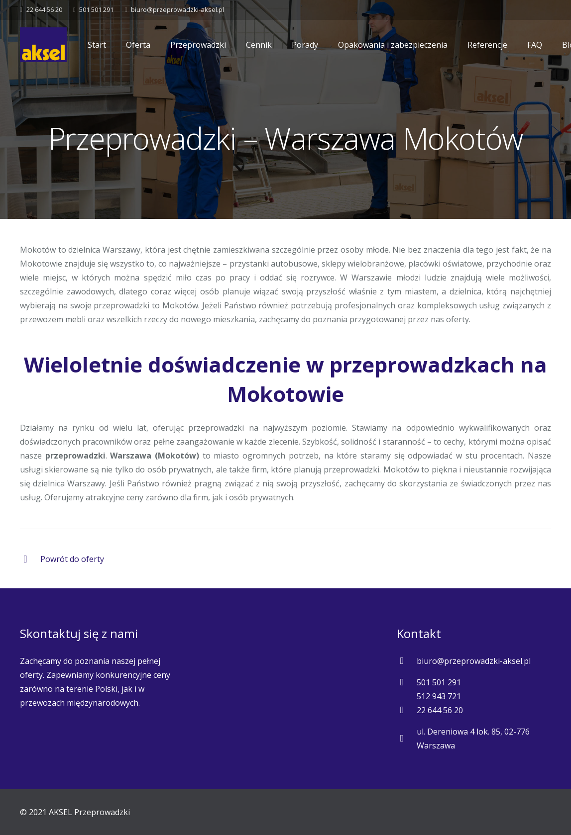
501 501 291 (96, 9)
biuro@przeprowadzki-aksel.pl (177, 9)
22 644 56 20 (44, 9)
